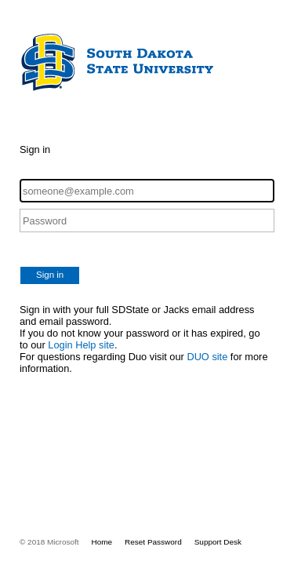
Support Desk (217, 542)
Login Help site (81, 345)
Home (102, 542)
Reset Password (153, 542)
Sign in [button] (50, 274)
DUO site (207, 357)
